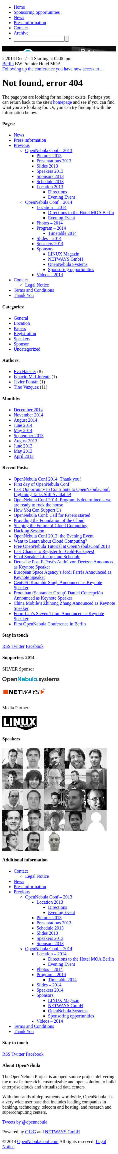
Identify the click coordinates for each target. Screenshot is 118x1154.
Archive (21, 32)
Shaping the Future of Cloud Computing (50, 525)
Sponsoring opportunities (37, 12)
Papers (20, 328)
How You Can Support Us (37, 510)
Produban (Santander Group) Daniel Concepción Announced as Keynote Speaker (58, 595)
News (19, 17)
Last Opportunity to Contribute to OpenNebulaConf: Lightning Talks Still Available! (62, 492)
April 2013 (24, 456)
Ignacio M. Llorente (32, 376)
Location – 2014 (52, 207)
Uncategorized (27, 349)
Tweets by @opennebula (24, 1122)
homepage (62, 102)
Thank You (24, 295)
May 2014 (23, 430)
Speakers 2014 (50, 243)
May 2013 (23, 451)
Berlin (8, 63)
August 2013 (25, 440)
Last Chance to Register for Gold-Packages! (54, 551)
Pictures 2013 (49, 155)
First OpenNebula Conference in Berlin (50, 623)
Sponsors (45, 248)
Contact (21, 27)
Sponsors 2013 (50, 176)
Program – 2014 (51, 228)
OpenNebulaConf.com (37, 1141)
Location (22, 323)
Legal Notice (37, 285)
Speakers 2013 (50, 171)
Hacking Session (29, 530)
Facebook (34, 646)
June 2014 (23, 425)
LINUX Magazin (63, 253)
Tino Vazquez (26, 387)
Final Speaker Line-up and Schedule (47, 556)
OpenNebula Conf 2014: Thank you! (47, 479)
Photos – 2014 (50, 222)
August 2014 (25, 420)
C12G (30, 1131)
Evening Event (61, 197)
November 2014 (28, 414)
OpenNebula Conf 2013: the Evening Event (54, 535)
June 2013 (23, 445)
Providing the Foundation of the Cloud (49, 520)
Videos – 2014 (50, 274)
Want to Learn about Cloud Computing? (50, 541)
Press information (30, 22)
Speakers (22, 338)
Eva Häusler (25, 371)
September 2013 (28, 435)
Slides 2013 (47, 166)
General (21, 318)
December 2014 (28, 409)
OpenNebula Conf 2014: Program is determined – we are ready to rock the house (62, 502)
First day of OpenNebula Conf (41, 484)
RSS (6, 646)
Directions (57, 191)
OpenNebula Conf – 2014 (48, 202)
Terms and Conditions (34, 290)
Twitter (18, 646)
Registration (25, 333)
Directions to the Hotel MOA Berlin (81, 212)
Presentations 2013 (54, 160)
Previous (22, 145)
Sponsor (21, 343)
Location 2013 (50, 186)
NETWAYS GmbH (65, 259)
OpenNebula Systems (67, 264)
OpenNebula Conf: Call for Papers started (52, 515)
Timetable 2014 (62, 233)
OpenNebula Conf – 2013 (48, 150)
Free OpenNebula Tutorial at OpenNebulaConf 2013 (62, 546)
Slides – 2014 (49, 238)
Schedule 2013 (50, 181)
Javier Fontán (26, 381)
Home (19, 7)
